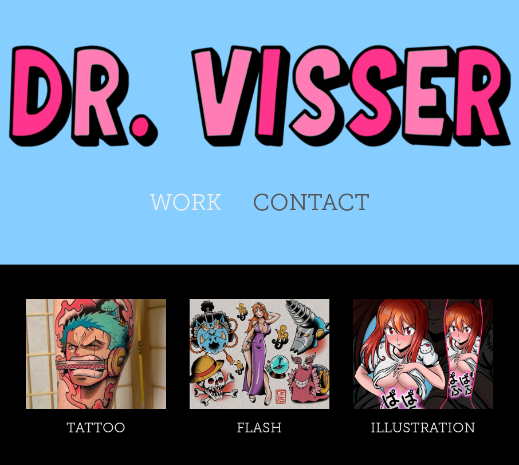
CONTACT (311, 202)
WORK (186, 202)
